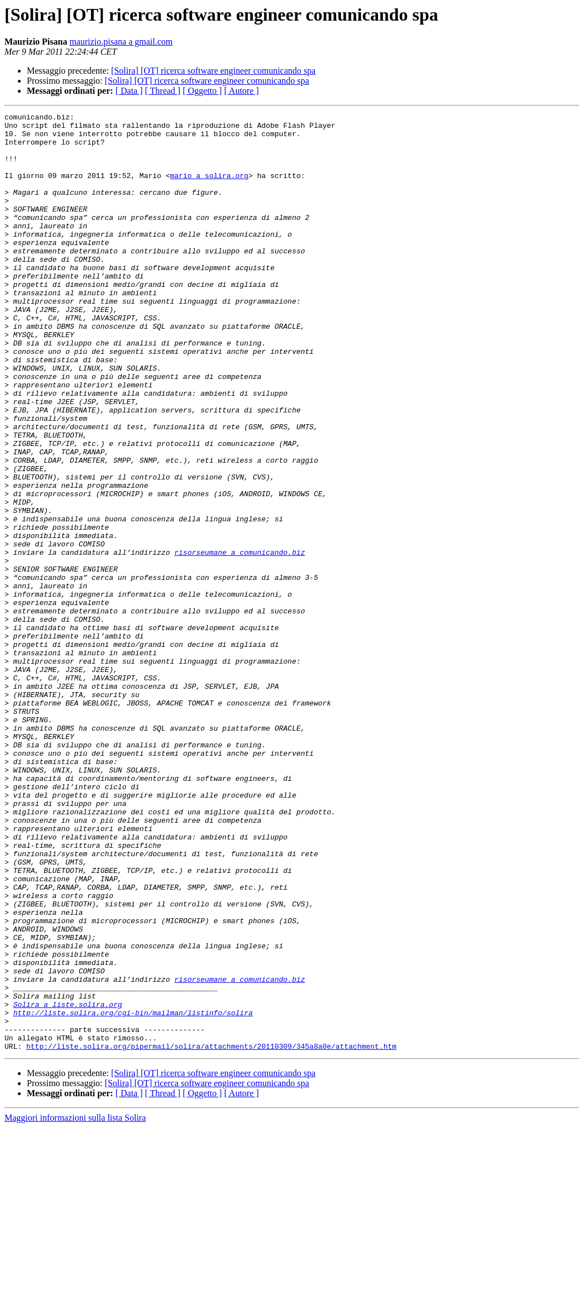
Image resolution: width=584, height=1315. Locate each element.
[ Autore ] (241, 90)
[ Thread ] (163, 90)
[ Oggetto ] (202, 90)
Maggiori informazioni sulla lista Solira (75, 1305)
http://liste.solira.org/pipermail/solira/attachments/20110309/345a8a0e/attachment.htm (211, 1233)
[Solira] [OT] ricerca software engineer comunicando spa (213, 70)
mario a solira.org (209, 189)
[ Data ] (129, 90)
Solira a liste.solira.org (67, 1183)
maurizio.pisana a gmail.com (121, 41)
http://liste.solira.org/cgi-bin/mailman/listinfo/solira (133, 1193)
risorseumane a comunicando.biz (239, 641)
